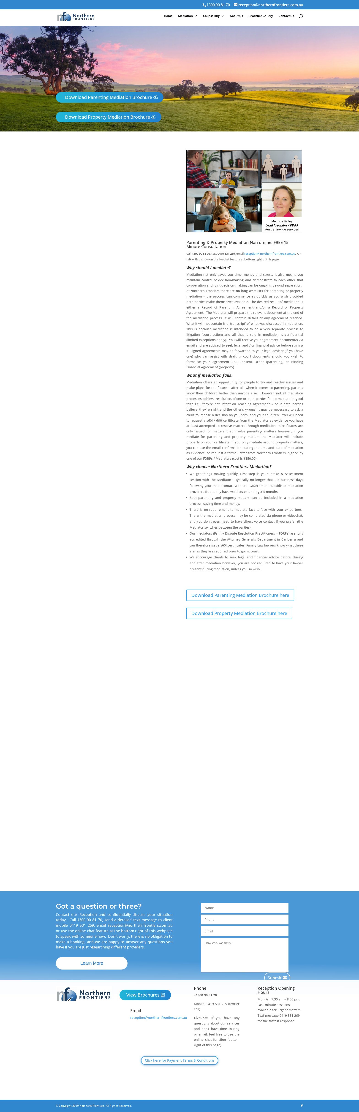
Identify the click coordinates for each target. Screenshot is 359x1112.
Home (167, 17)
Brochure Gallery (260, 17)
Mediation (184, 17)
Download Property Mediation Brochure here (239, 613)
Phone (200, 988)
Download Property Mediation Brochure (107, 117)
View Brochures (143, 995)
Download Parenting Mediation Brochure (108, 97)
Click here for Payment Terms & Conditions (179, 1060)
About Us (235, 17)
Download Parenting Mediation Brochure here (240, 595)
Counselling (210, 17)
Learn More (94, 963)
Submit (275, 978)
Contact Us (286, 17)
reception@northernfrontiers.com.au (269, 253)
